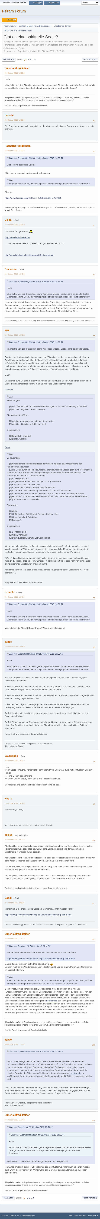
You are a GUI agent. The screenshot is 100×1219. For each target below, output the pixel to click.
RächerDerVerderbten (18, 146)
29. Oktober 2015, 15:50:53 (15, 151)
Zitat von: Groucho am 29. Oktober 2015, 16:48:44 (30, 1127)
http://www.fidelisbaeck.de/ (17, 237)
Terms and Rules (80, 1216)
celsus (9, 835)
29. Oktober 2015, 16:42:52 (15, 335)
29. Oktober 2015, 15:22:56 (15, 73)
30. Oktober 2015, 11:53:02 (15, 1044)
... (33, 59)
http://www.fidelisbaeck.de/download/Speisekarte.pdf (29, 255)
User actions (90, 60)
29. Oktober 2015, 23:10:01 (15, 903)
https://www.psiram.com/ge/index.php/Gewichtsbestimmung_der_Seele (38, 915)
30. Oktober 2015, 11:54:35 (15, 1120)
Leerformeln (52, 1001)
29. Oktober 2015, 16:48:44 (15, 597)
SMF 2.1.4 (6, 1216)
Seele (7, 447)
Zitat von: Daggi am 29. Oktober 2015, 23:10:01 (29, 946)
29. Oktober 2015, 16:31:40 (15, 225)
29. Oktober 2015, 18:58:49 (15, 647)
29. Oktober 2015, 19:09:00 (15, 803)
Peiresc (9, 115)
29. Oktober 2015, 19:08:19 (15, 761)
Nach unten (8, 60)
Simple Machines (28, 1216)
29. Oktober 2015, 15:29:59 (15, 120)
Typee (8, 641)
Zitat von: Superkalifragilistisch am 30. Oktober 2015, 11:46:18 (36, 1052)
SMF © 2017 (16, 1216)
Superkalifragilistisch (17, 68)
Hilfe (70, 1216)
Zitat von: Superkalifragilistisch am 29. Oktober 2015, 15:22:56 (36, 158)
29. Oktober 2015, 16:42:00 (15, 274)
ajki (7, 330)
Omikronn (11, 269)
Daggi (8, 898)
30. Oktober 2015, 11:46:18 (15, 939)
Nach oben (8, 1198)
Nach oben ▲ (93, 1216)
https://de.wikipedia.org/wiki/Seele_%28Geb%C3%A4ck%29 (33, 198)
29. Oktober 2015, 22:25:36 (15, 840)
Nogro (8, 798)
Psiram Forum (14, 11)
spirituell (9, 389)
